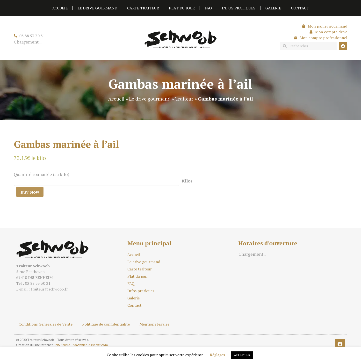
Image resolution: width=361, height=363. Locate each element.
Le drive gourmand (97, 8)
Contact (300, 8)
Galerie (273, 8)
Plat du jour (182, 8)
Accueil (60, 8)
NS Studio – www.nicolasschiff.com (81, 344)
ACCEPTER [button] (242, 355)
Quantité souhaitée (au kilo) (41, 174)
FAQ (208, 8)
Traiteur (184, 98)
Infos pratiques (238, 8)
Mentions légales (154, 324)
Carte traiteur (143, 8)
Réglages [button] (217, 354)
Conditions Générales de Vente (45, 324)
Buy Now (30, 192)
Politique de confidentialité (106, 324)
